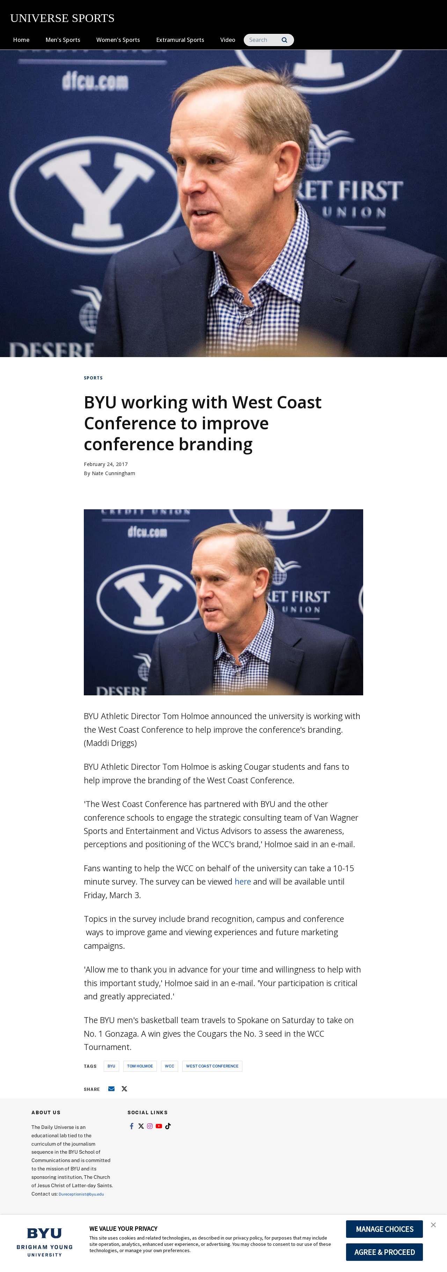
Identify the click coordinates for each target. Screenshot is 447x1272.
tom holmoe (140, 1066)
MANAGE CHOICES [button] (384, 1229)
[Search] (269, 40)
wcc (169, 1066)
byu (111, 1066)
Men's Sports (62, 40)
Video (227, 40)
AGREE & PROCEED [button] (384, 1252)
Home (21, 40)
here (243, 881)
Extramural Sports (180, 40)
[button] (435, 1227)
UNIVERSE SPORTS (62, 18)
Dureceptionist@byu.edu (59, 1202)
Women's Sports (118, 40)
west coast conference (212, 1066)
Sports (93, 378)
